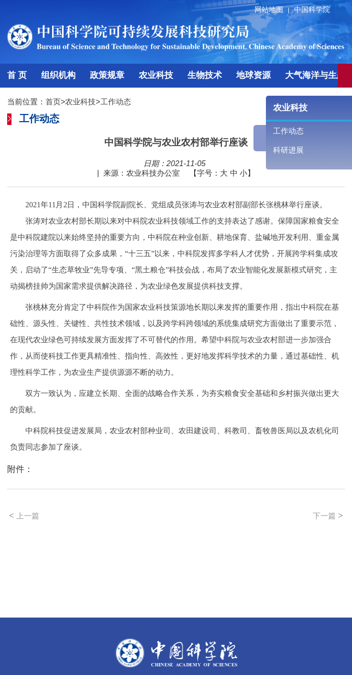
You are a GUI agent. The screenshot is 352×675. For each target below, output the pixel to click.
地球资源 (253, 75)
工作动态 (115, 102)
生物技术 (204, 75)
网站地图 (273, 9)
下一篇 (328, 515)
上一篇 (24, 515)
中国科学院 (312, 9)
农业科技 (156, 75)
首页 (53, 102)
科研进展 (288, 150)
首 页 (17, 75)
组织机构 (58, 75)
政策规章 (107, 75)
